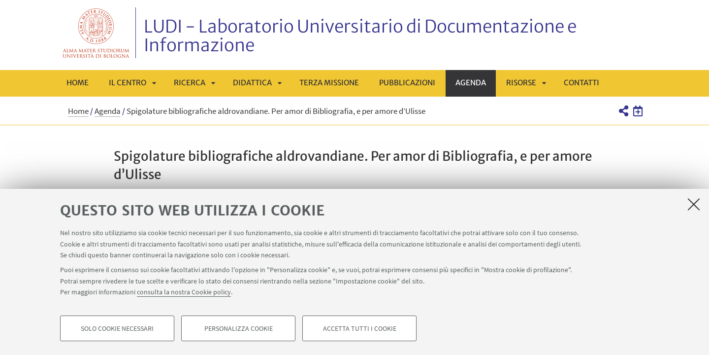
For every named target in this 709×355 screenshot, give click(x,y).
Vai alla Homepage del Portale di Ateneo (96, 32)
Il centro (127, 82)
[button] (623, 111)
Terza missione (329, 82)
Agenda (470, 82)
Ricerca (189, 82)
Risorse (521, 82)
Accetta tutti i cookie (359, 328)
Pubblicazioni (407, 82)
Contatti (581, 82)
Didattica (252, 82)
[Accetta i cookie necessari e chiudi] (694, 204)
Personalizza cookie (238, 328)
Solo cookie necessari (117, 328)
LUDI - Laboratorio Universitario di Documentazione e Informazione (360, 36)
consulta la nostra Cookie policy (184, 291)
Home (77, 82)
